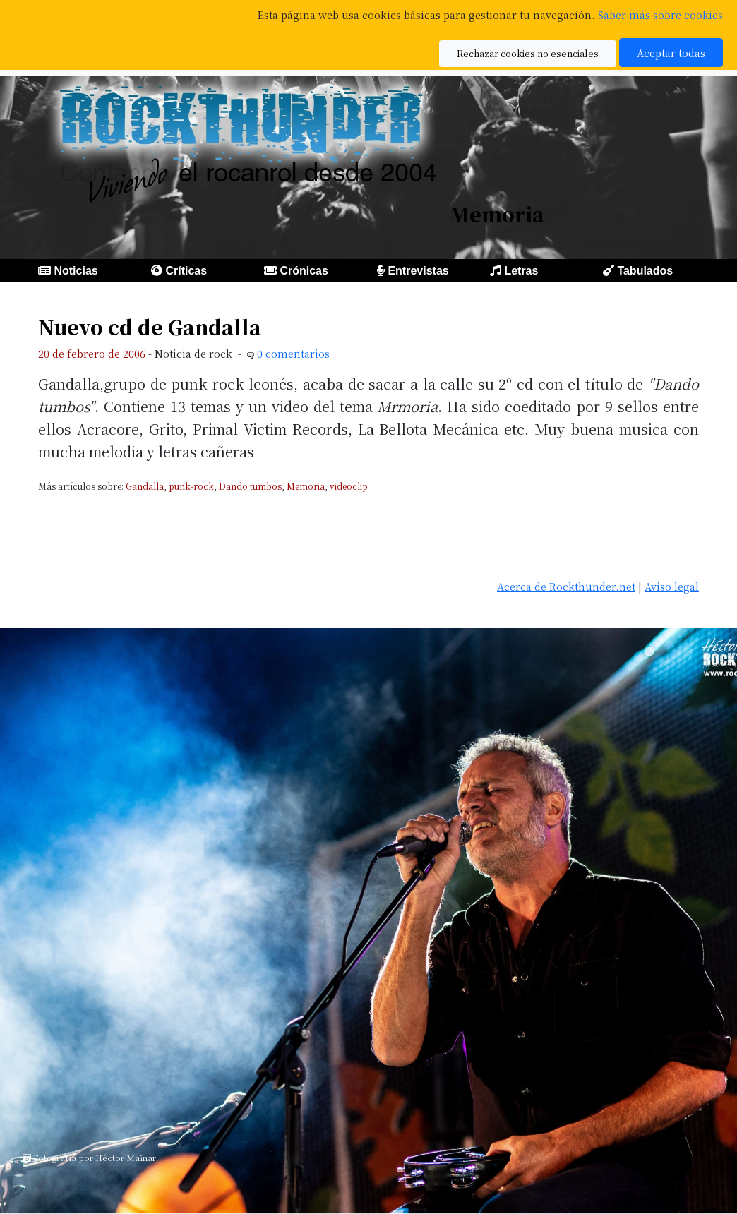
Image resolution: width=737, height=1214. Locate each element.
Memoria (306, 486)
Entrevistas (418, 271)
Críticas (186, 271)
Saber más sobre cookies (660, 14)
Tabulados (645, 271)
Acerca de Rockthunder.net (566, 586)
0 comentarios (293, 353)
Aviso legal (672, 586)
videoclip (349, 486)
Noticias (75, 271)
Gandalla (145, 486)
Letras (521, 271)
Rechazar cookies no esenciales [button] (528, 53)
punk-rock (191, 486)
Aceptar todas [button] (671, 52)
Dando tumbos (250, 486)
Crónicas (304, 271)
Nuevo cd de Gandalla (149, 327)
